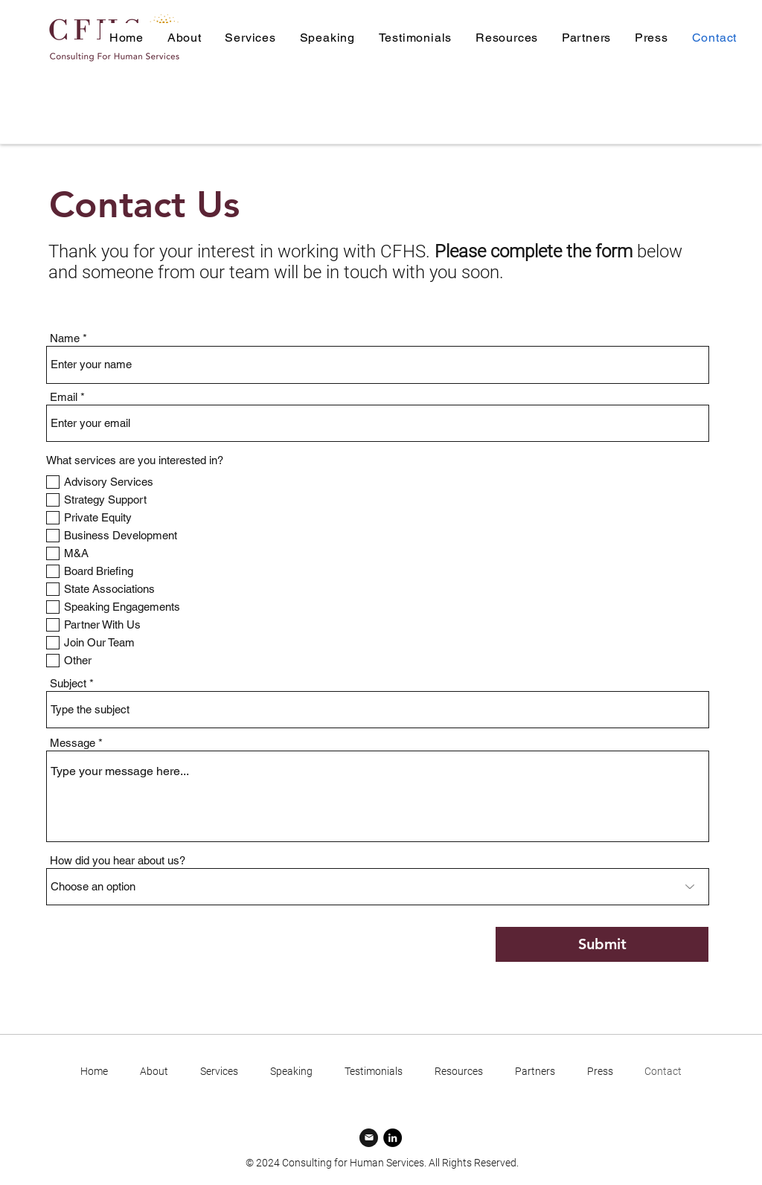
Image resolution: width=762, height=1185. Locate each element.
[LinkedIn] (392, 1137)
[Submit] (602, 944)
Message (72, 742)
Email (63, 396)
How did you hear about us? (117, 860)
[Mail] (368, 1137)
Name (65, 338)
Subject (68, 683)
